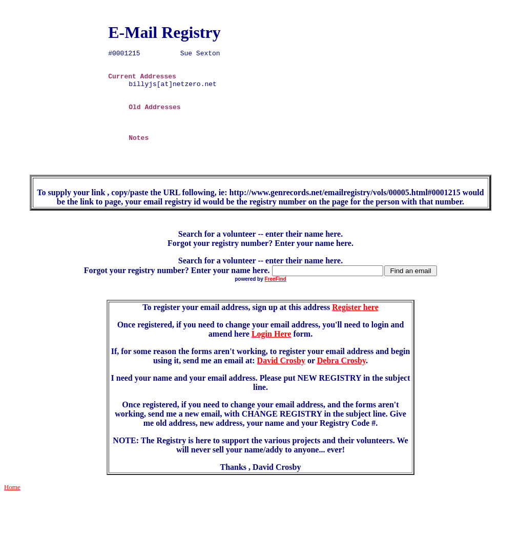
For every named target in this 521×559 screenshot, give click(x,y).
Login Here (271, 358)
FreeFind (275, 303)
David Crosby (281, 385)
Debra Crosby (341, 385)
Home (12, 511)
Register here (355, 331)
